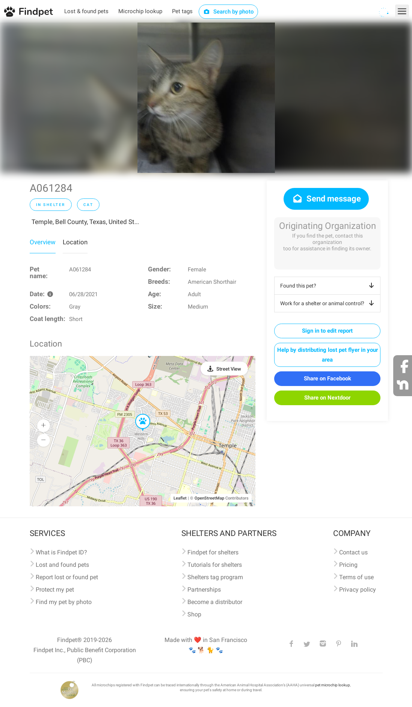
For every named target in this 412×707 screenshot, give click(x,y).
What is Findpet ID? (61, 552)
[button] (137, 414)
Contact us (353, 552)
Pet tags (182, 11)
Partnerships (204, 589)
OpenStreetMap (209, 498)
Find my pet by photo (64, 602)
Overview (43, 242)
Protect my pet (55, 589)
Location (75, 242)
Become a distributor (214, 602)
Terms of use (356, 577)
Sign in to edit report (327, 330)
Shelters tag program (215, 577)
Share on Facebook (327, 378)
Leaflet (180, 498)
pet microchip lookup (332, 685)
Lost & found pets (86, 11)
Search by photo (228, 11)
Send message (326, 198)
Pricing (348, 564)
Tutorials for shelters (214, 564)
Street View (228, 369)
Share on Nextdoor (327, 397)
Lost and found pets (62, 564)
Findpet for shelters (212, 552)
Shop (194, 614)
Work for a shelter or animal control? (328, 303)
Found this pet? (328, 286)
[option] (206, 98)
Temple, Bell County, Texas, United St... (85, 222)
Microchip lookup (140, 11)
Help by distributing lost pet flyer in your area (327, 355)
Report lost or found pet (67, 577)
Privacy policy (357, 589)
